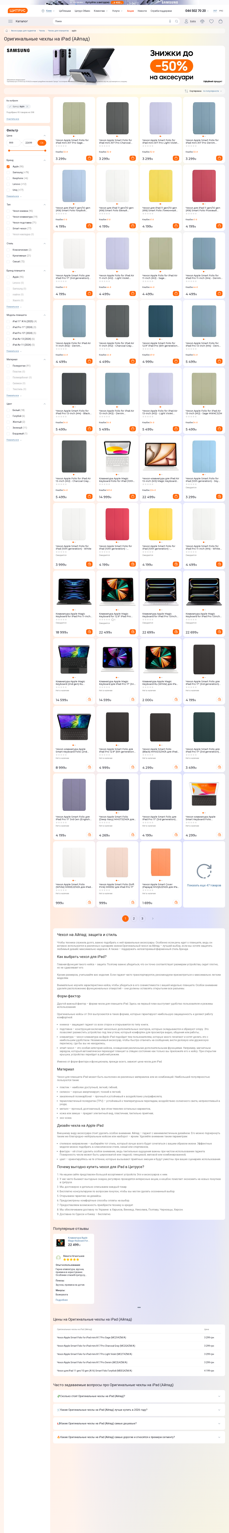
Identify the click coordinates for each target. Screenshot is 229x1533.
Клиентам (101, 10)
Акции (130, 11)
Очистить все (13, 119)
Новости (142, 11)
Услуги (117, 10)
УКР (215, 11)
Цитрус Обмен (82, 11)
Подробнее (62, 1300)
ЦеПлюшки (65, 11)
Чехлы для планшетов (58, 31)
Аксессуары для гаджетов (23, 31)
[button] (26, 167)
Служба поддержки (161, 11)
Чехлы (42, 31)
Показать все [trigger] (13, 196)
